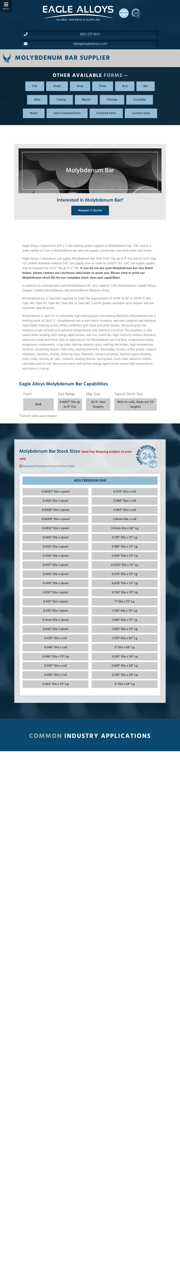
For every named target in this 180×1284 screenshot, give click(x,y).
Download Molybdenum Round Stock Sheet (48, 466)
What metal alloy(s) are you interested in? (123, 1278)
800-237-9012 (62, 34)
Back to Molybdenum (90, 1202)
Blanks (86, 99)
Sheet (57, 86)
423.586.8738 (59, 1277)
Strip (80, 86)
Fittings (112, 99)
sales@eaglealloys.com (65, 44)
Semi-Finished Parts (67, 113)
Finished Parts (106, 113)
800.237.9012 (68, 1272)
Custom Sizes (141, 113)
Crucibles (139, 99)
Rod (124, 86)
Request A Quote (90, 210)
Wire (37, 99)
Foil (34, 86)
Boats (34, 113)
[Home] (78, 13)
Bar (145, 86)
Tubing (61, 99)
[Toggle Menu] (6, 6)
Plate (102, 86)
